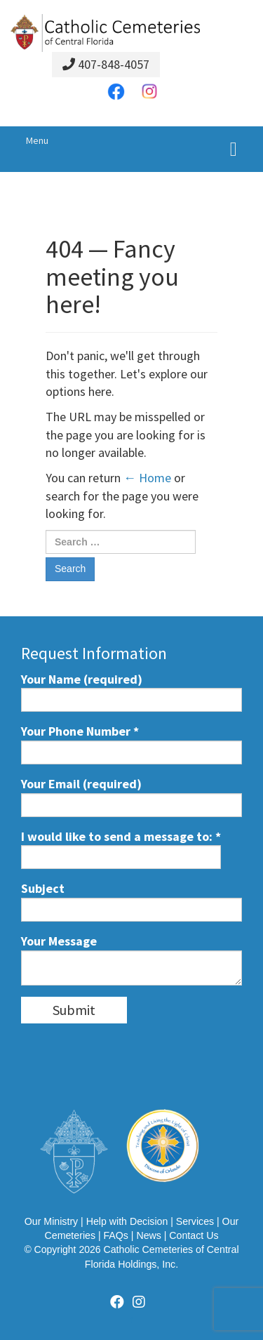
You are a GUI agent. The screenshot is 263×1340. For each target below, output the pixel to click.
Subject (131, 901)
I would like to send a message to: (121, 849)
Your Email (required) (131, 796)
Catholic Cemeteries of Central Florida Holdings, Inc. (162, 1256)
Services (195, 1221)
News (148, 1235)
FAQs (115, 1235)
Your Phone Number (131, 743)
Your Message (131, 959)
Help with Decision (127, 1221)
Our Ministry (51, 1221)
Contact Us (193, 1235)
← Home (147, 478)
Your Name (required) (131, 691)
